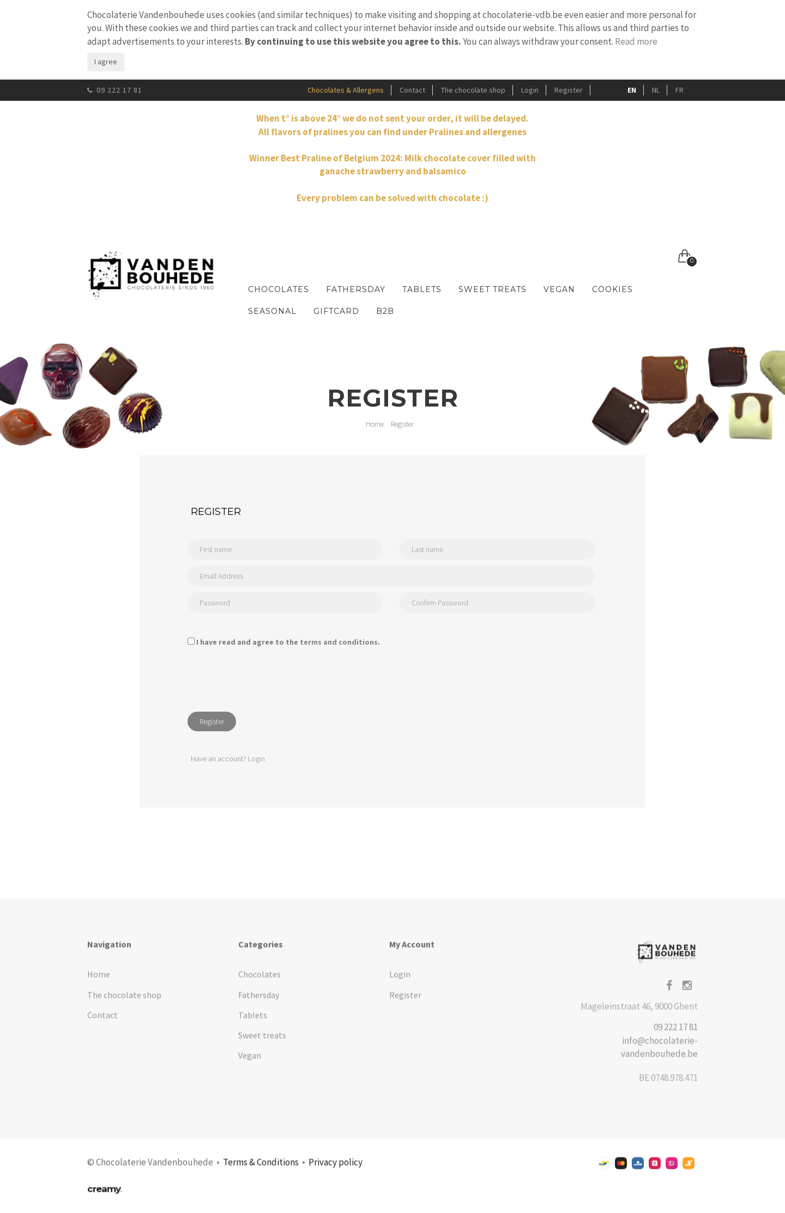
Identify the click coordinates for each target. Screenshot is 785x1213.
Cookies (612, 289)
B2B (385, 311)
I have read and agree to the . (288, 642)
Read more (636, 41)
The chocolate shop (473, 90)
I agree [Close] (105, 61)
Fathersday (355, 289)
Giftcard (336, 311)
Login (530, 90)
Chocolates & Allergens (345, 90)
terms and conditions (339, 642)
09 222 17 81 (114, 90)
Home (375, 424)
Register (568, 90)
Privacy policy (336, 1169)
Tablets (422, 289)
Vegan (559, 289)
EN (631, 90)
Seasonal (272, 311)
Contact (412, 90)
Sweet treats (492, 289)
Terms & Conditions (261, 1169)
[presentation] (270, 682)
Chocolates (278, 289)
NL (656, 90)
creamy (104, 1195)
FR (679, 90)
